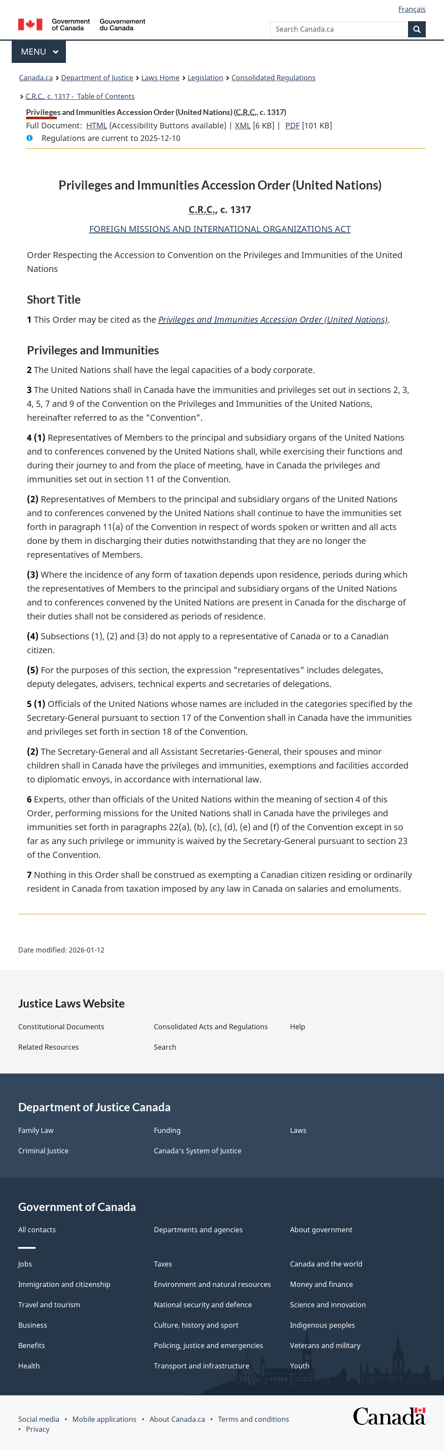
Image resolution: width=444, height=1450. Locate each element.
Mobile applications (104, 1419)
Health (29, 1366)
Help (297, 1026)
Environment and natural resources (212, 1284)
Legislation (205, 77)
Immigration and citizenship (64, 1284)
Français (412, 9)
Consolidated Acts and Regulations (211, 1026)
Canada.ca (36, 77)
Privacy (37, 1429)
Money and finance (321, 1284)
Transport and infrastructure (201, 1366)
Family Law (36, 1130)
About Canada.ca (177, 1419)
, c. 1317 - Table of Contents (80, 96)
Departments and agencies (198, 1229)
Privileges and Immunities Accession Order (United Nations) (273, 319)
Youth (300, 1366)
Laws (298, 1130)
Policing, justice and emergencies (208, 1345)
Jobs (25, 1264)
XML (243, 125)
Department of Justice (97, 77)
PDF (292, 125)
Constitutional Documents (61, 1026)
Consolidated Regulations (274, 77)
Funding (167, 1130)
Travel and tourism (49, 1304)
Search (165, 1047)
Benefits (31, 1345)
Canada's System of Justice (198, 1150)
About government (321, 1229)
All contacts (37, 1229)
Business (32, 1325)
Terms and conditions (253, 1419)
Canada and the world (326, 1264)
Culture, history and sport (196, 1325)
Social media (38, 1419)
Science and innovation (328, 1304)
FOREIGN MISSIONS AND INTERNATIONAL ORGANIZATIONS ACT (220, 229)
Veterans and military (325, 1345)
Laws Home (160, 77)
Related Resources (48, 1047)
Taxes (163, 1264)
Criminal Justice (43, 1150)
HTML (96, 125)
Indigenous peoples (322, 1325)
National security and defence (203, 1304)
